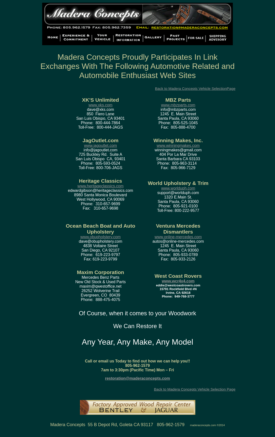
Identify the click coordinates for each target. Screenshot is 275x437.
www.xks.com (100, 105)
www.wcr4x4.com (178, 281)
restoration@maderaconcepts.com (137, 378)
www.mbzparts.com (178, 105)
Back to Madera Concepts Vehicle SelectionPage (195, 88)
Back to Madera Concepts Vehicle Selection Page (194, 389)
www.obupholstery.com (100, 237)
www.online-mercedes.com (178, 237)
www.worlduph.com (178, 188)
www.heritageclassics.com (100, 186)
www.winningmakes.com (178, 145)
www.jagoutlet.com (100, 145)
